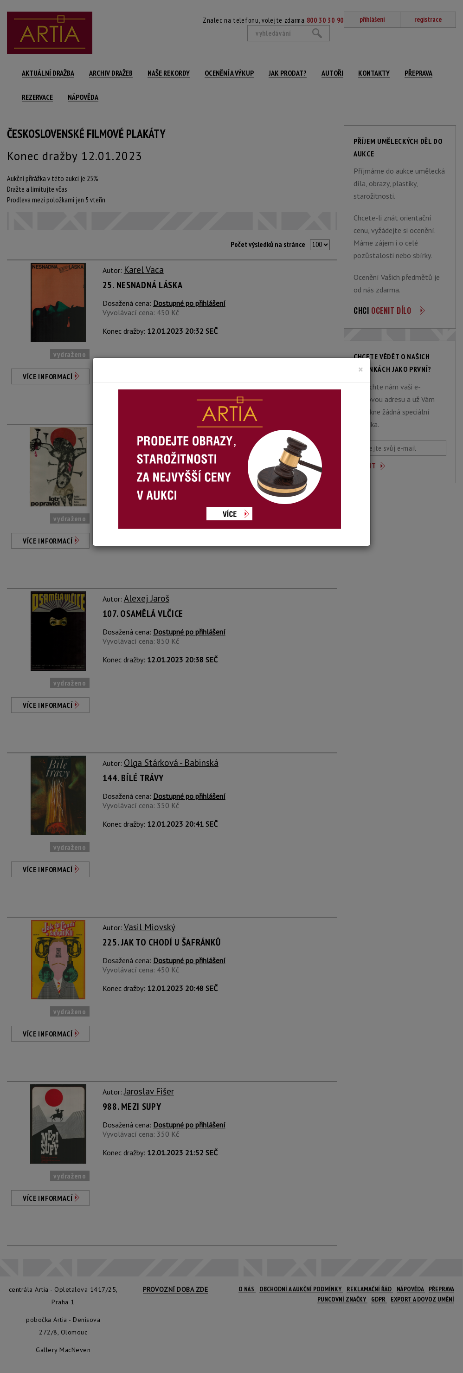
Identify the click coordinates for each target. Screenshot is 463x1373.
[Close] (360, 369)
